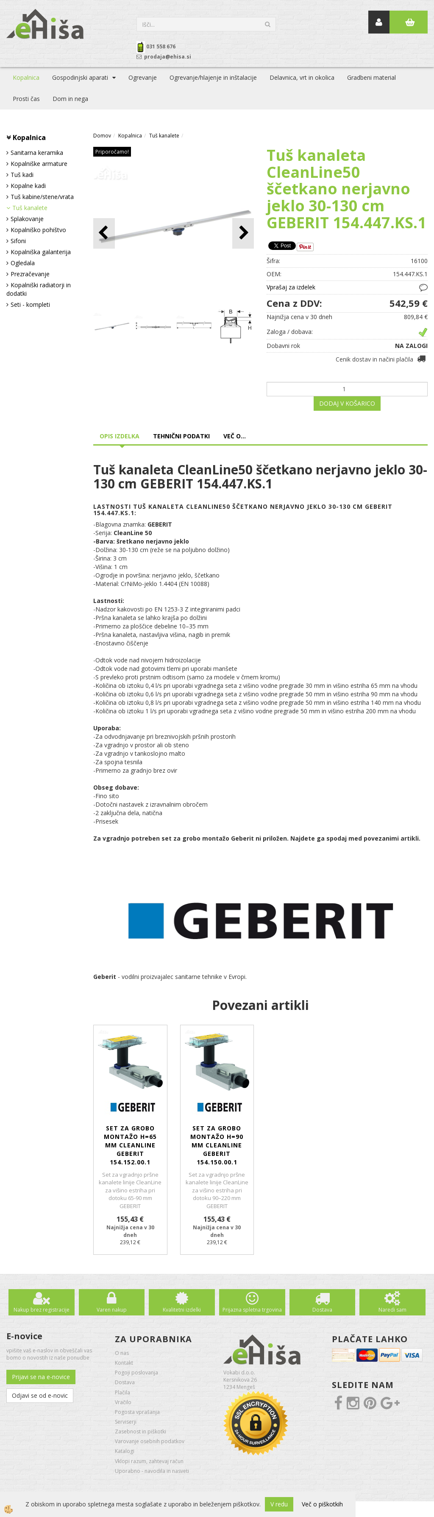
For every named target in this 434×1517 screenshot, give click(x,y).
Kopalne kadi (28, 186)
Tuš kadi (22, 175)
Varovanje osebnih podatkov (149, 1441)
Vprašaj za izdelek (291, 287)
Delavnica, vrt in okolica (302, 77)
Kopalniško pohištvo (38, 230)
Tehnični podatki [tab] (181, 436)
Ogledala (23, 263)
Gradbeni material (371, 77)
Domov (102, 135)
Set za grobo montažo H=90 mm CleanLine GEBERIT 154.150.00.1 (216, 1145)
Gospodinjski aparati (80, 77)
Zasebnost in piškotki (140, 1431)
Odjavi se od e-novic (40, 1395)
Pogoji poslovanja (136, 1372)
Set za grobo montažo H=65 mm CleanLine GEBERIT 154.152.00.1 (130, 1145)
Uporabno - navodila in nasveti (152, 1471)
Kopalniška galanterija (41, 252)
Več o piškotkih (322, 1504)
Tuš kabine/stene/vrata (42, 197)
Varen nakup (112, 1309)
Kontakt (124, 1362)
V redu (279, 1504)
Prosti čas (26, 99)
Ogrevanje (142, 77)
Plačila (122, 1392)
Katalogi (124, 1451)
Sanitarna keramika (37, 153)
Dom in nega (70, 99)
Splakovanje (27, 219)
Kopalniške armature (39, 164)
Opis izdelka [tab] (119, 436)
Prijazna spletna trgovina (252, 1309)
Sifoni (18, 241)
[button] (243, 233)
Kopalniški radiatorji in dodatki (38, 289)
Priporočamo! (112, 151)
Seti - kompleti (30, 304)
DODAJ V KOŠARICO (347, 403)
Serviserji (125, 1421)
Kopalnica (26, 77)
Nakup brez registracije (42, 1309)
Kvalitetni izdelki (182, 1309)
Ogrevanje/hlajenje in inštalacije (213, 77)
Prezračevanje (30, 274)
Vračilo (123, 1402)
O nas (122, 1353)
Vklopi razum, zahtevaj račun (149, 1461)
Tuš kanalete (29, 208)
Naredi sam (392, 1309)
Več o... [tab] (234, 436)
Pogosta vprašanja (137, 1412)
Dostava (322, 1309)
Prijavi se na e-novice (41, 1377)
